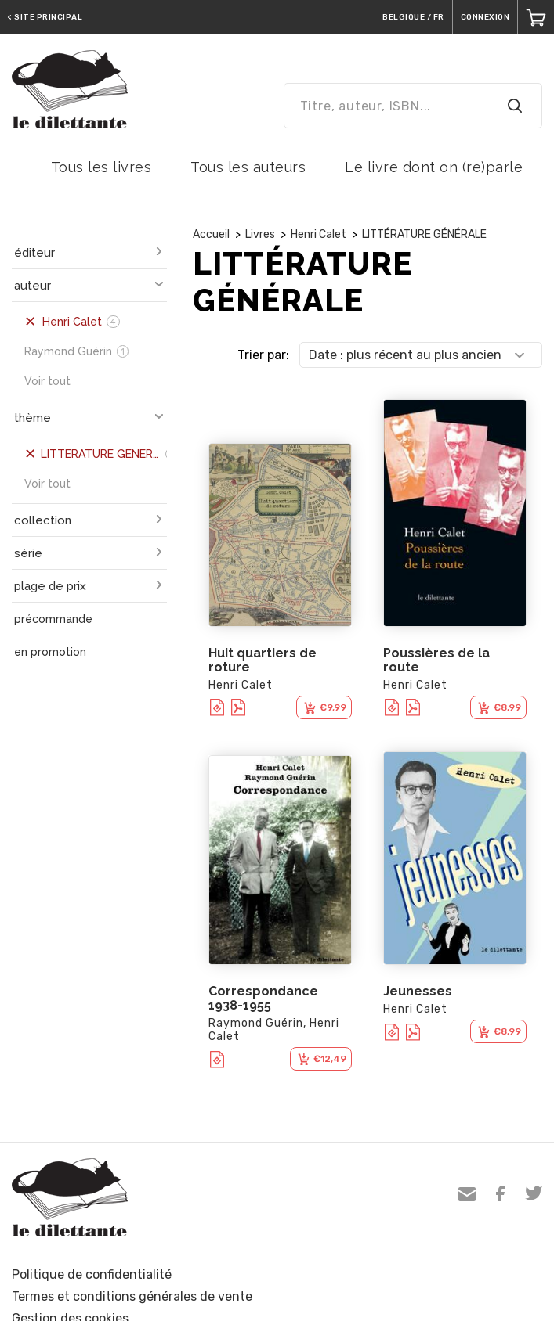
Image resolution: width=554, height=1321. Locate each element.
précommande (53, 619)
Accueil (211, 234)
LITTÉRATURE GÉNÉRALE (424, 234)
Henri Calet (318, 234)
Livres (260, 234)
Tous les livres (101, 167)
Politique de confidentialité (92, 1274)
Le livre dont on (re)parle (434, 167)
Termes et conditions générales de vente (132, 1296)
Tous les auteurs (248, 167)
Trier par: (263, 354)
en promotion (50, 652)
